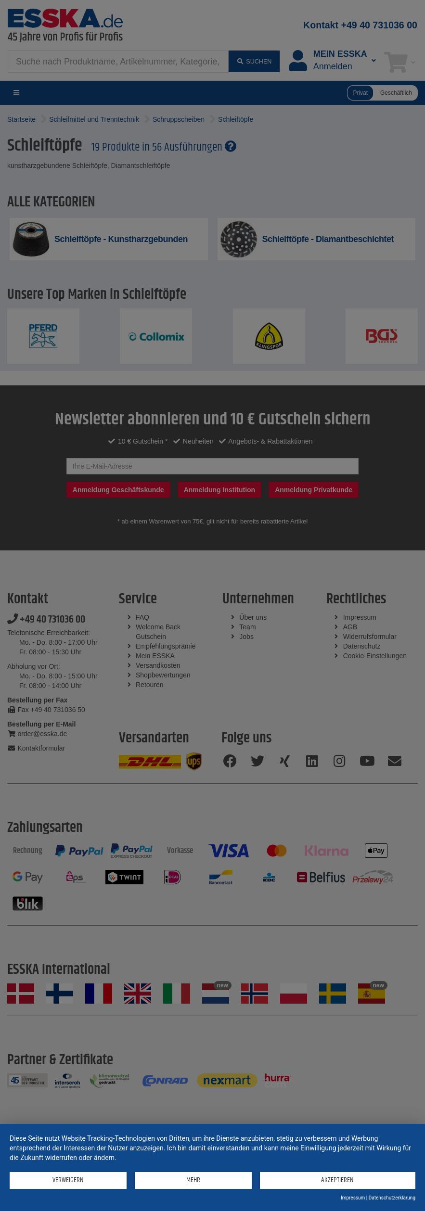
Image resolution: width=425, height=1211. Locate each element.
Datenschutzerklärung (392, 1197)
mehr (193, 1180)
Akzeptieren (337, 1180)
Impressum (353, 1197)
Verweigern (68, 1180)
